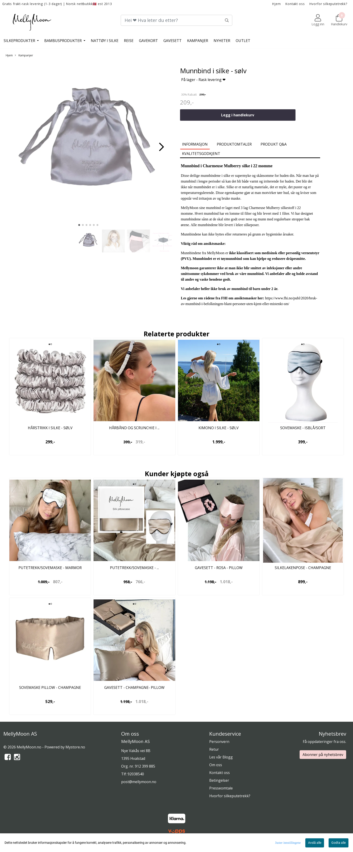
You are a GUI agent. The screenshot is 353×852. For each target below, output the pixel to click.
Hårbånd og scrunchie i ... (134, 427)
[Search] (176, 20)
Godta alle (338, 842)
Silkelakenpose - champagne (303, 567)
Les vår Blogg (221, 757)
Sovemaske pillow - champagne (50, 687)
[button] (79, 225)
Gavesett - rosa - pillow (219, 567)
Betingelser (219, 780)
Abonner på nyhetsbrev (323, 754)
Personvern (219, 741)
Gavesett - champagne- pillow (134, 687)
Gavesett (172, 40)
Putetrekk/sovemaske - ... (134, 567)
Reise (128, 40)
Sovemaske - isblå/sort (303, 427)
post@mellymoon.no (138, 781)
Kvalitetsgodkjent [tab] (201, 153)
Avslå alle (314, 842)
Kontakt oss (295, 4)
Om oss (215, 764)
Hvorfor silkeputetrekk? (328, 4)
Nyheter (222, 40)
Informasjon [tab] (195, 144)
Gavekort (148, 40)
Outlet (243, 40)
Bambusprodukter (63, 40)
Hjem (276, 4)
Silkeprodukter (20, 40)
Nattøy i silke (104, 40)
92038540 (136, 773)
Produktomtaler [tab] (234, 144)
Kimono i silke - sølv (219, 427)
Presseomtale (221, 788)
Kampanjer (197, 40)
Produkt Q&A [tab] (274, 144)
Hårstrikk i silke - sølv (50, 427)
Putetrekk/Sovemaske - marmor (50, 567)
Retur (214, 749)
